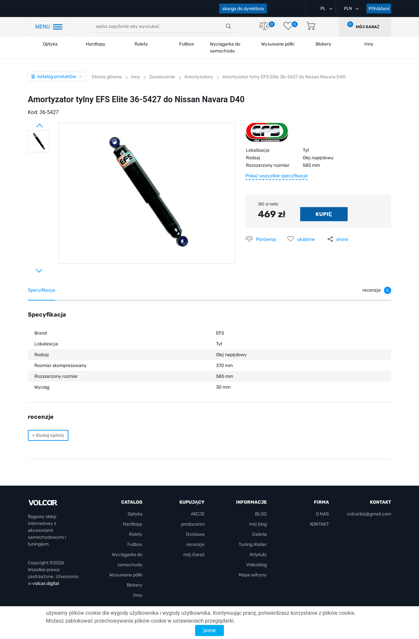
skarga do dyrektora (243, 8)
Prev (31, 123)
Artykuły (258, 554)
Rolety (141, 44)
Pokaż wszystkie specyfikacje (277, 176)
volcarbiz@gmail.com (369, 514)
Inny (137, 595)
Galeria (259, 534)
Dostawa (195, 534)
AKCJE (198, 514)
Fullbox (186, 44)
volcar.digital (45, 583)
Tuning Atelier (253, 544)
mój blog (258, 524)
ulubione (306, 239)
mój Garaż (367, 27)
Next (31, 268)
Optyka (50, 44)
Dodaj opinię (48, 435)
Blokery (134, 585)
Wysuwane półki (277, 44)
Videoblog (256, 565)
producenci (193, 524)
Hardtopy (95, 44)
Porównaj (266, 239)
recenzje (195, 544)
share (342, 239)
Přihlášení (379, 8)
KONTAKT (319, 524)
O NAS (322, 514)
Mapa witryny (253, 575)
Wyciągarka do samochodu (225, 47)
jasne (209, 630)
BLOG (261, 514)
